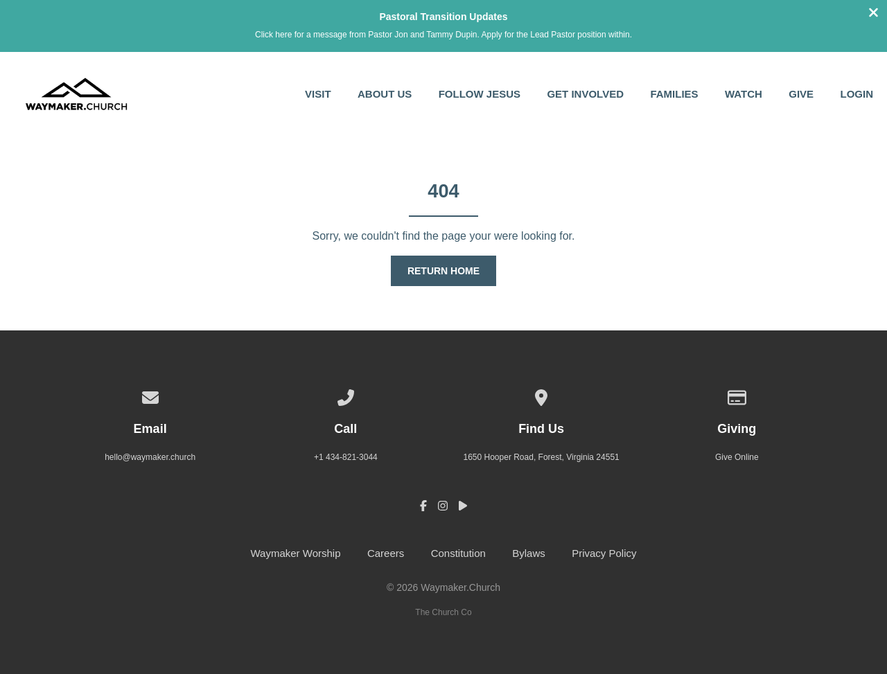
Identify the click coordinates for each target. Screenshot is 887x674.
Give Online (737, 457)
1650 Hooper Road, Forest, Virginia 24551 (541, 457)
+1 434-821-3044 (346, 457)
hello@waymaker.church (150, 457)
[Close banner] (873, 14)
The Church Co (443, 612)
